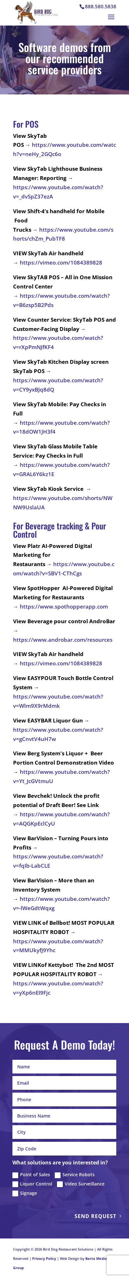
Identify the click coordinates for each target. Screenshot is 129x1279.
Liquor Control (32, 1184)
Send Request (95, 1216)
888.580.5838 (100, 6)
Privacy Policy (44, 1258)
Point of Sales (31, 1174)
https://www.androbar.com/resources (62, 639)
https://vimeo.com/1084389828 (61, 262)
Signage (24, 1193)
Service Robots (75, 1174)
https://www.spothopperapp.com (64, 606)
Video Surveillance (80, 1184)
